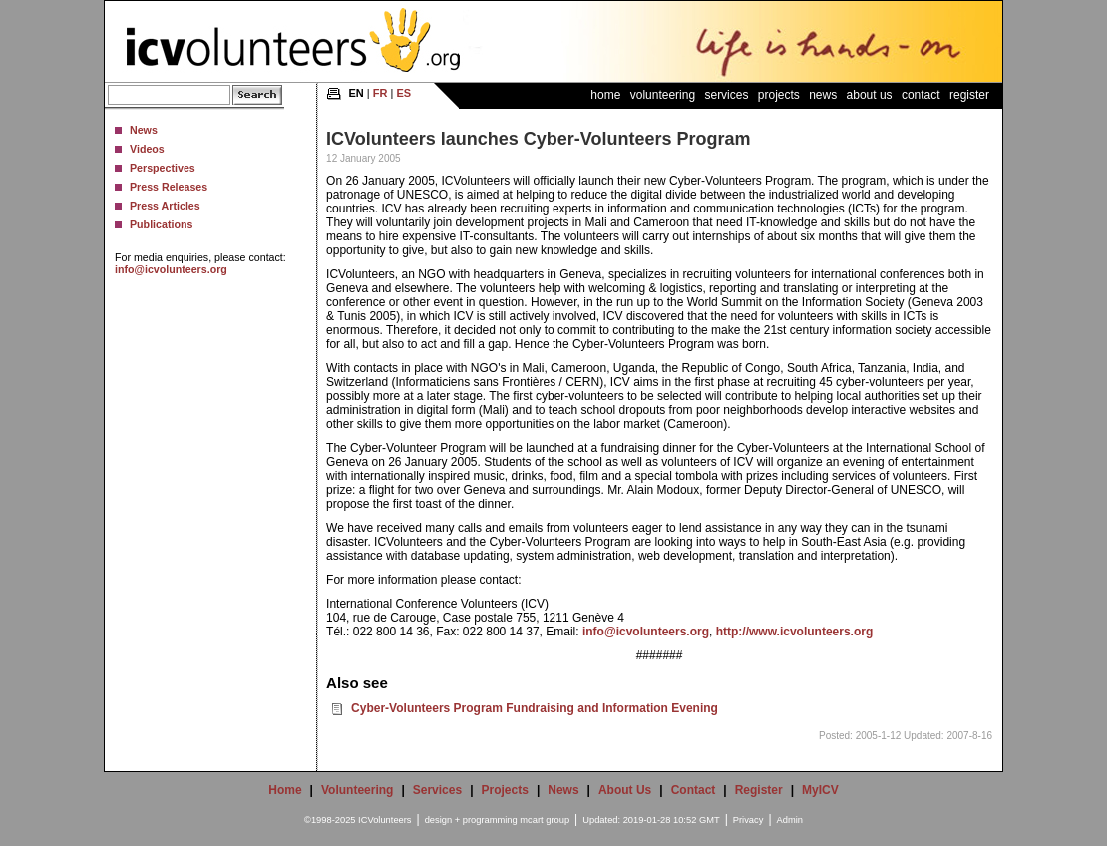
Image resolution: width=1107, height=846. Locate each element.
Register (969, 95)
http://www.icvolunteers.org (795, 631)
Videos (147, 149)
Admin (790, 820)
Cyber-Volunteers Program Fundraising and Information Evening (534, 708)
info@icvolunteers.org (171, 269)
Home (605, 95)
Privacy (748, 820)
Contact (921, 95)
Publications (161, 224)
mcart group (544, 820)
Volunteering (662, 95)
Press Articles (165, 206)
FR (380, 93)
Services (726, 95)
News (144, 130)
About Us (870, 95)
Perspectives (162, 168)
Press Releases (168, 187)
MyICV (820, 790)
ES (403, 93)
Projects (779, 95)
